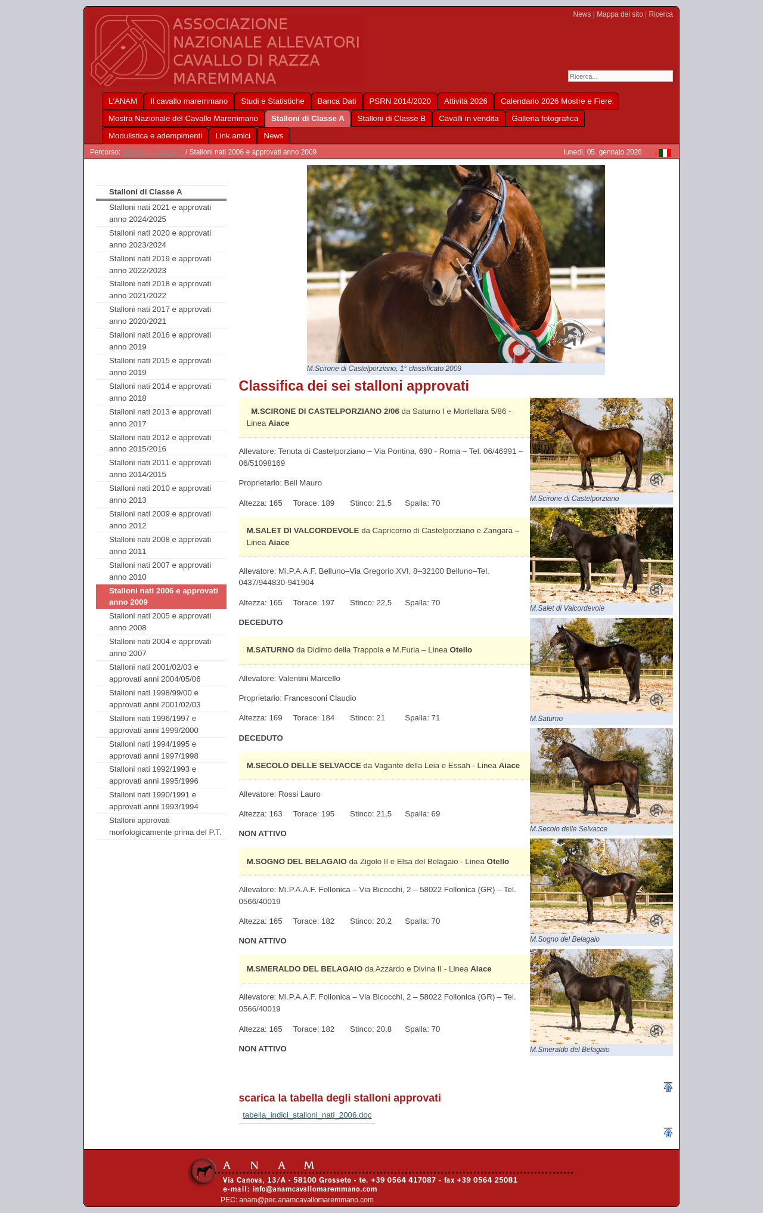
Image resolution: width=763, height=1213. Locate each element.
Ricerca (661, 14)
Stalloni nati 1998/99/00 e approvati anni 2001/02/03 (155, 698)
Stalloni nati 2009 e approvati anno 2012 (160, 519)
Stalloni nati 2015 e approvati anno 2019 (160, 366)
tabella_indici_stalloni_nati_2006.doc (307, 1114)
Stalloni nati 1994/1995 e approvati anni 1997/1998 (153, 749)
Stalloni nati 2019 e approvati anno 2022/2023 (160, 264)
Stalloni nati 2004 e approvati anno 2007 (160, 647)
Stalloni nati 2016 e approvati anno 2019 (160, 340)
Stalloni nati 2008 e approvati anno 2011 (160, 545)
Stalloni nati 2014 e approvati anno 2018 (160, 392)
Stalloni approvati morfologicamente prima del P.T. (165, 826)
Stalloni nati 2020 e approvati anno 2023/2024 (160, 238)
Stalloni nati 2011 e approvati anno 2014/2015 (160, 468)
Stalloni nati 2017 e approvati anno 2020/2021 (160, 315)
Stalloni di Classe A (152, 152)
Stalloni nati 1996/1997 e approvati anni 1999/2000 (153, 724)
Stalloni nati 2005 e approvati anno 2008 (160, 621)
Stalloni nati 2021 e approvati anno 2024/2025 (160, 213)
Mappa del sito (620, 14)
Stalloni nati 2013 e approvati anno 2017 (160, 417)
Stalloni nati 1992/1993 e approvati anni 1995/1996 (153, 775)
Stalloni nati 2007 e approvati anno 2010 (160, 571)
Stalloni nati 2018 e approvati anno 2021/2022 (160, 289)
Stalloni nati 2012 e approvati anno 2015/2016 (160, 443)
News (582, 14)
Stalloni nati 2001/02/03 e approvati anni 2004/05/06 (155, 673)
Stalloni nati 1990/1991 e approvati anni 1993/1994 (153, 800)
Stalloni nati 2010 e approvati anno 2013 (160, 494)
